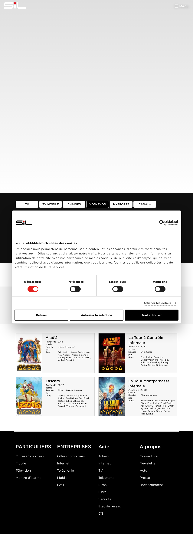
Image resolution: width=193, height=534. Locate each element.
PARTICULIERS (33, 446)
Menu (183, 6)
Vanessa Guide (82, 357)
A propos (151, 446)
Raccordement (151, 485)
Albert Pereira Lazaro (70, 390)
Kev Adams (64, 354)
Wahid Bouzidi (66, 360)
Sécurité (104, 499)
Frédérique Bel (74, 398)
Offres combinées (71, 456)
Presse (145, 478)
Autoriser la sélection (96, 315)
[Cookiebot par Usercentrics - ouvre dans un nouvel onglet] (162, 222)
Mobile (21, 463)
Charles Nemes (148, 395)
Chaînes (74, 204)
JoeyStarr (146, 405)
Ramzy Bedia (65, 357)
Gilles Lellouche (74, 400)
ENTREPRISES (74, 446)
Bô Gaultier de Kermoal (153, 400)
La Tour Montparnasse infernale (112, 396)
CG (100, 513)
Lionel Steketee (66, 347)
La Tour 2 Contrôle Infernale (112, 353)
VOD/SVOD (97, 204)
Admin (103, 456)
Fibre (102, 492)
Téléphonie (65, 470)
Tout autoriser (152, 315)
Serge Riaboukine (158, 365)
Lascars (53, 381)
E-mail (103, 485)
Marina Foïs (161, 359)
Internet (63, 463)
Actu (143, 470)
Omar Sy (73, 403)
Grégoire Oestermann (151, 358)
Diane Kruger (74, 395)
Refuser (41, 315)
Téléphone (106, 478)
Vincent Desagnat (76, 406)
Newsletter (148, 463)
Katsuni (62, 403)
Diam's (62, 395)
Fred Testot (166, 403)
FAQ (60, 485)
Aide (103, 446)
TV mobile (50, 204)
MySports (121, 204)
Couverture (149, 456)
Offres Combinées (30, 456)
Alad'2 (51, 337)
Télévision (23, 470)
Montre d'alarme (28, 478)
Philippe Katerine (149, 362)
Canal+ (145, 204)
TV (27, 204)
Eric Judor (63, 352)
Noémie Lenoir (80, 354)
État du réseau (109, 506)
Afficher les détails (157, 303)
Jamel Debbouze (80, 352)
